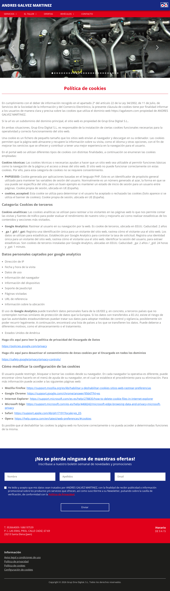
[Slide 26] (115, 73)
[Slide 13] (84, 73)
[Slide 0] (52, 73)
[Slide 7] (69, 73)
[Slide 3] (59, 73)
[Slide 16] (91, 73)
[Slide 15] (88, 73)
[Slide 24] (110, 73)
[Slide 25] (113, 73)
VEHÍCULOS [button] (66, 13)
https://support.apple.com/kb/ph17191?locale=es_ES (47, 413)
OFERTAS (48, 13)
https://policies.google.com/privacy (24, 346)
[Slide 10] (76, 73)
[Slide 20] (100, 73)
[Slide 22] (105, 73)
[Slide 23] (108, 73)
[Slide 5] (64, 73)
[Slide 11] (79, 73)
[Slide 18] (96, 73)
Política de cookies (14, 565)
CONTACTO (87, 13)
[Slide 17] (93, 73)
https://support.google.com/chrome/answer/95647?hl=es (63, 393)
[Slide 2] (57, 73)
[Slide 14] (86, 73)
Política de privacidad (16, 561)
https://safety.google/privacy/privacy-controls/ (31, 359)
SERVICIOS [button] (9, 13)
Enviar (84, 507)
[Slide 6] (67, 73)
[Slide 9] (74, 73)
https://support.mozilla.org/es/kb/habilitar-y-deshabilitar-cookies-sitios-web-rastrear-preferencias (89, 388)
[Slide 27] (117, 73)
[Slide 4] (62, 73)
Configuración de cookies (18, 569)
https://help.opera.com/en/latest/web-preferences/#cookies (53, 418)
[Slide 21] (103, 73)
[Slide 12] (81, 73)
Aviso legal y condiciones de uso (22, 557)
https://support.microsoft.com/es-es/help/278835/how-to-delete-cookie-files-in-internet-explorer (91, 399)
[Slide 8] (71, 73)
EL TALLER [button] (29, 13)
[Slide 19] (98, 73)
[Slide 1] (55, 73)
